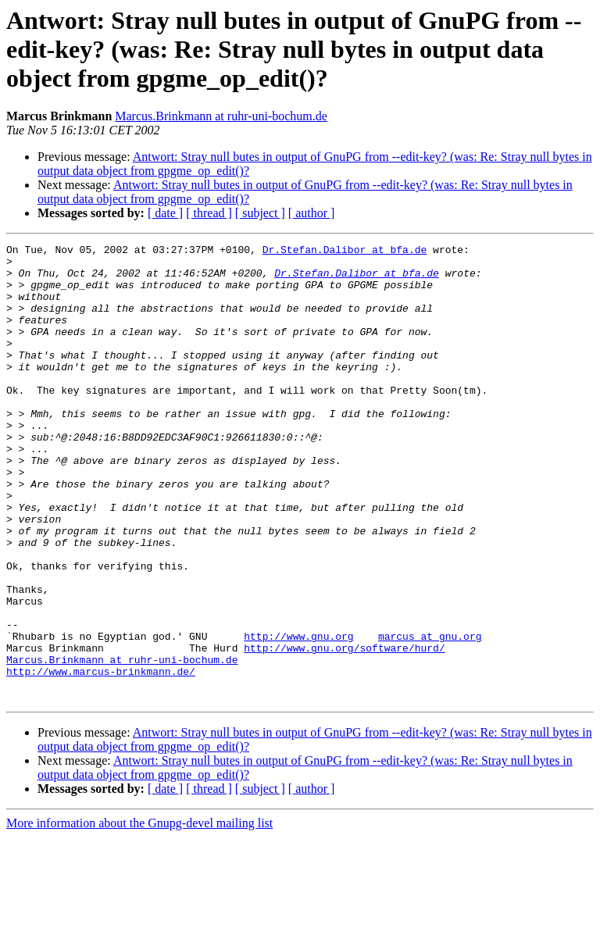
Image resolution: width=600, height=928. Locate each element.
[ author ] (311, 213)
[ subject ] (260, 213)
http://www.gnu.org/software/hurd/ (344, 730)
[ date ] (165, 213)
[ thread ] (209, 213)
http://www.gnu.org (298, 715)
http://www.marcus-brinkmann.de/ (100, 758)
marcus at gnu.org (430, 715)
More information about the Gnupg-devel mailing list (139, 914)
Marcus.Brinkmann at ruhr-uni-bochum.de (221, 116)
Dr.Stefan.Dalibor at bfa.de (344, 251)
